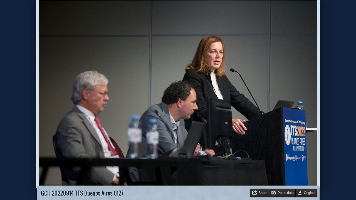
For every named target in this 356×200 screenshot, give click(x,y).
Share (262, 193)
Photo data (286, 193)
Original (309, 193)
